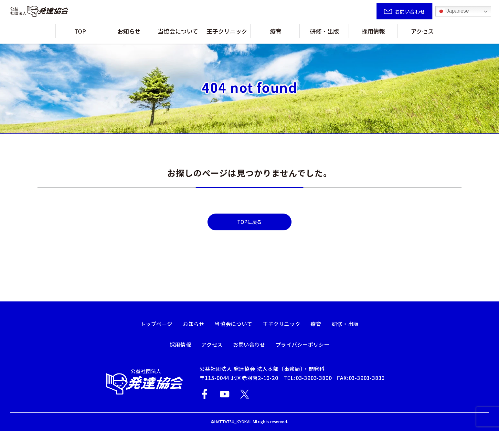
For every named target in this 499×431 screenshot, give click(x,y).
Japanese (453, 11)
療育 (277, 31)
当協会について (182, 31)
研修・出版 (321, 31)
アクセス (408, 31)
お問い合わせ (249, 344)
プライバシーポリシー (302, 344)
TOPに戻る (249, 221)
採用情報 (365, 31)
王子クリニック (231, 31)
